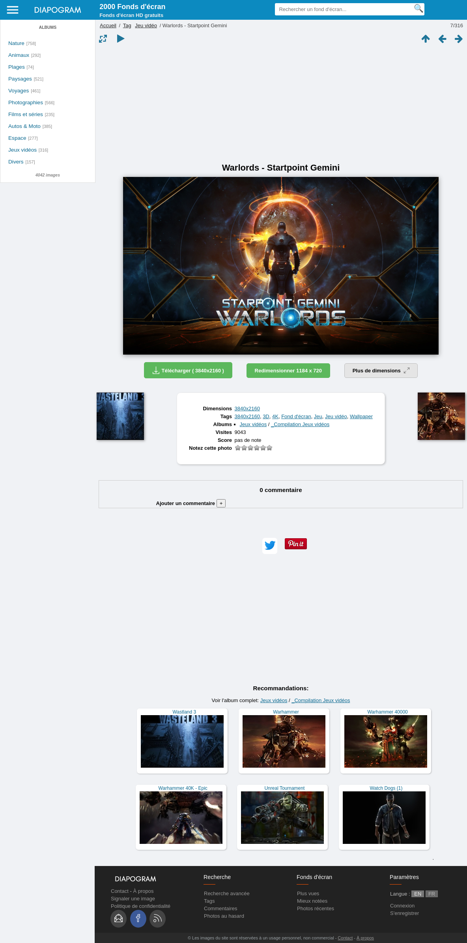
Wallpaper (361, 416)
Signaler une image (133, 899)
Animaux (18, 55)
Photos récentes (315, 908)
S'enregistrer (404, 913)
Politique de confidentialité (140, 906)
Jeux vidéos (22, 150)
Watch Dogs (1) (386, 788)
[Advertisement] (281, 103)
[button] (269, 546)
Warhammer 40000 (387, 712)
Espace (17, 138)
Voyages (18, 91)
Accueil (108, 25)
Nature (16, 43)
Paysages (20, 79)
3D (266, 416)
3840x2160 (247, 408)
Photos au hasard (224, 916)
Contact (120, 891)
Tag (127, 25)
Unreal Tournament (284, 788)
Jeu (318, 416)
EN (417, 894)
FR (431, 894)
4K (275, 416)
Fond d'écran (296, 416)
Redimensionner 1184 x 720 (288, 371)
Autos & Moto (24, 126)
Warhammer (286, 712)
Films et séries (25, 114)
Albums (47, 27)
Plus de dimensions (381, 371)
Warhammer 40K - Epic (183, 788)
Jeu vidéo (146, 25)
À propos (143, 891)
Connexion (402, 906)
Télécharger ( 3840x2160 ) (188, 370)
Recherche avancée (227, 893)
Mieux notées (312, 901)
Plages (16, 67)
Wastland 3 (184, 712)
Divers (16, 162)
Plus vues (308, 893)
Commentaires (220, 908)
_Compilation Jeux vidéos (300, 424)
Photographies (25, 102)
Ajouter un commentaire (191, 503)
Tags (209, 901)
